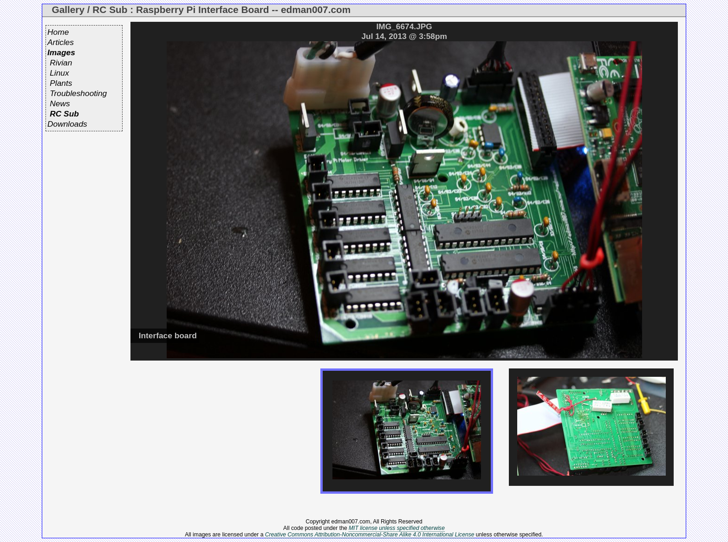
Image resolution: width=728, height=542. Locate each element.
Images (61, 52)
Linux (59, 72)
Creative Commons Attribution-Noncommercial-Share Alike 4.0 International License (369, 534)
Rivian (61, 62)
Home (58, 32)
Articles (60, 42)
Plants (61, 83)
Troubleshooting (78, 93)
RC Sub (64, 113)
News (60, 103)
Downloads (67, 124)
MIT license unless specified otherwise (397, 528)
